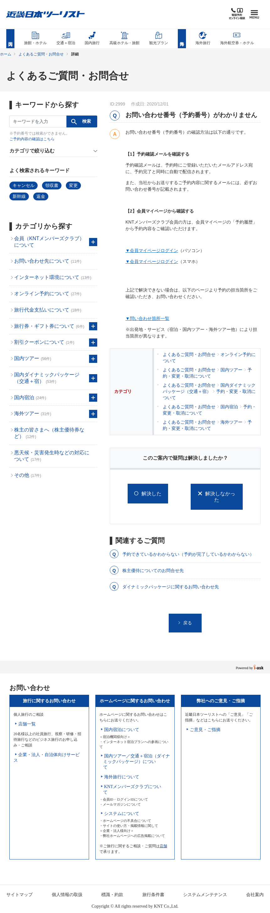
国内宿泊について (121, 729)
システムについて (121, 813)
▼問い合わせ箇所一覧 (147, 318)
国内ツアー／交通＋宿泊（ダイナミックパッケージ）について (136, 762)
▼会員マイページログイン (151, 250)
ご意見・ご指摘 (205, 729)
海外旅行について (121, 777)
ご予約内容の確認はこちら (32, 139)
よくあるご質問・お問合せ (41, 54)
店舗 (163, 846)
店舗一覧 (27, 724)
